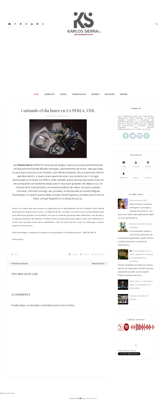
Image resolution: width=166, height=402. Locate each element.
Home (36, 94)
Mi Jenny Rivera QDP (138, 200)
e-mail (123, 164)
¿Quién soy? (49, 94)
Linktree (123, 94)
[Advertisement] (83, 69)
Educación (109, 94)
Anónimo (53, 116)
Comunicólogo (79, 94)
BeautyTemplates (90, 398)
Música (63, 94)
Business (95, 94)
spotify (148, 164)
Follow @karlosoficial (127, 350)
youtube (135, 164)
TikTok (135, 175)
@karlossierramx (7, 393)
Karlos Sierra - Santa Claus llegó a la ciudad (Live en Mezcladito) (141, 284)
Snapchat (123, 175)
